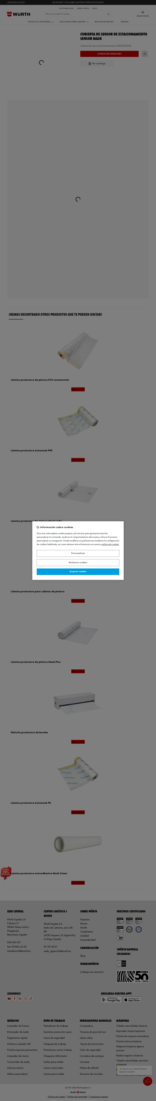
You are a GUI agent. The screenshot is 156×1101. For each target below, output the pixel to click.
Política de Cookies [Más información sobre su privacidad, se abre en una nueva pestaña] (110, 544)
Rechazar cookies (78, 563)
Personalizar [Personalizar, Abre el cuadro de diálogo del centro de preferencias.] (78, 553)
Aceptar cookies (78, 572)
